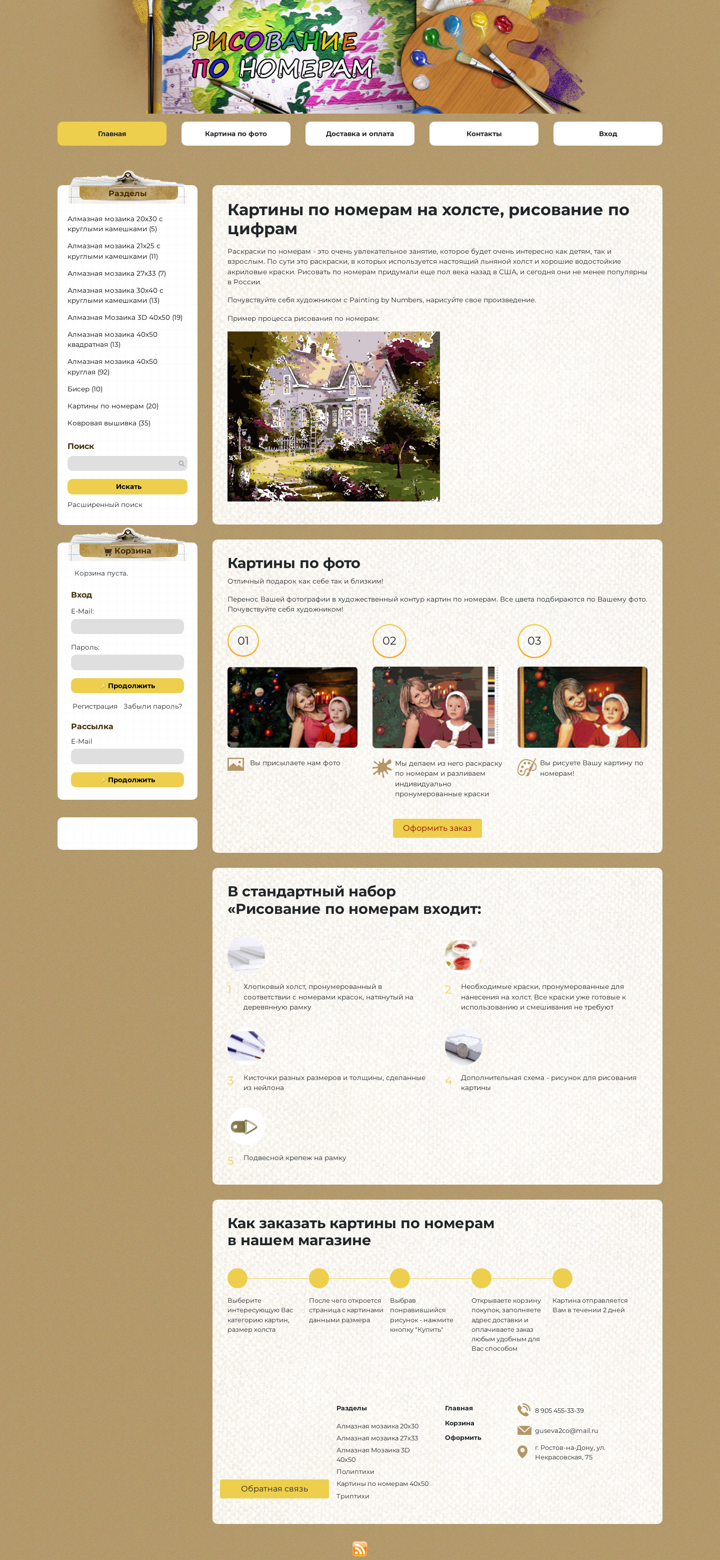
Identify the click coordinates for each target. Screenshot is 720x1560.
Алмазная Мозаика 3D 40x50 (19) (125, 318)
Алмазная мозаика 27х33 (377, 1439)
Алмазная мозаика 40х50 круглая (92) (113, 368)
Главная (459, 1409)
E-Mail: (82, 613)
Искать (128, 488)
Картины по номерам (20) (113, 407)
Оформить (463, 1438)
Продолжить (127, 687)
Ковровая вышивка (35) (109, 424)
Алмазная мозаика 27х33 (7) (117, 274)
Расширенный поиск (105, 505)
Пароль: (85, 648)
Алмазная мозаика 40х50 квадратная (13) (113, 340)
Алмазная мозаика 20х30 (377, 1427)
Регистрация (95, 707)
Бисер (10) (85, 390)
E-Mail (81, 742)
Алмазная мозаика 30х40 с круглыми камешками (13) (116, 296)
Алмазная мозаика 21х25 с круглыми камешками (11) (114, 252)
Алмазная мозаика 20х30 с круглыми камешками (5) (115, 225)
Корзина (128, 552)
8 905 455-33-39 (559, 1412)
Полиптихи (355, 1473)
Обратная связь (274, 1489)
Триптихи (353, 1497)
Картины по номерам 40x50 (382, 1485)
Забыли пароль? (153, 707)
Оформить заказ (437, 829)
